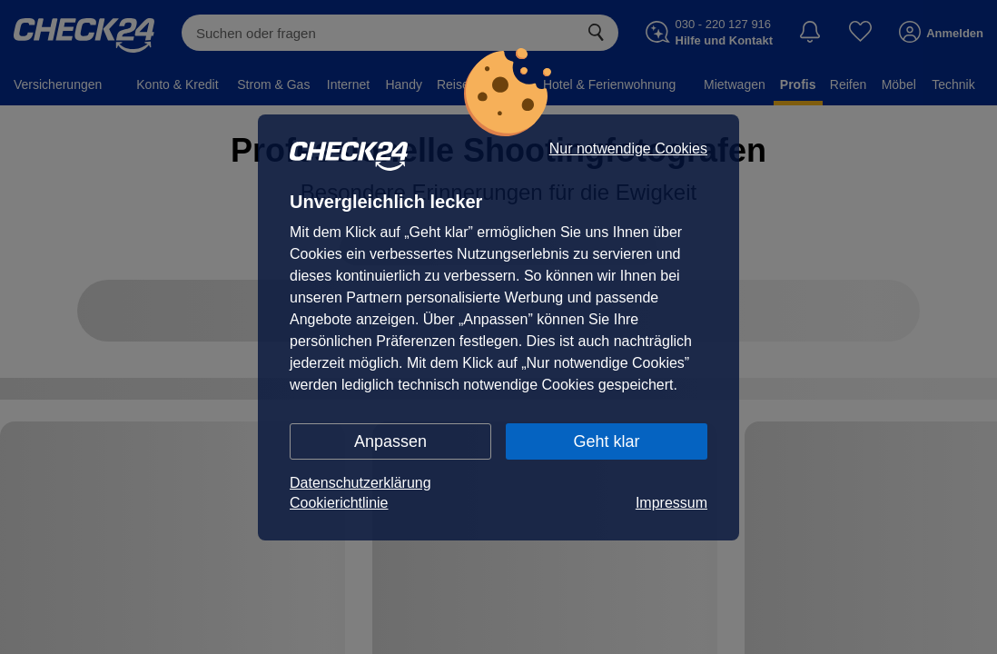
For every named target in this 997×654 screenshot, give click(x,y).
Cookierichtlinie (339, 502)
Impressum (671, 502)
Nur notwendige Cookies (628, 149)
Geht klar (606, 441)
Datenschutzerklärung (360, 482)
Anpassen (390, 441)
